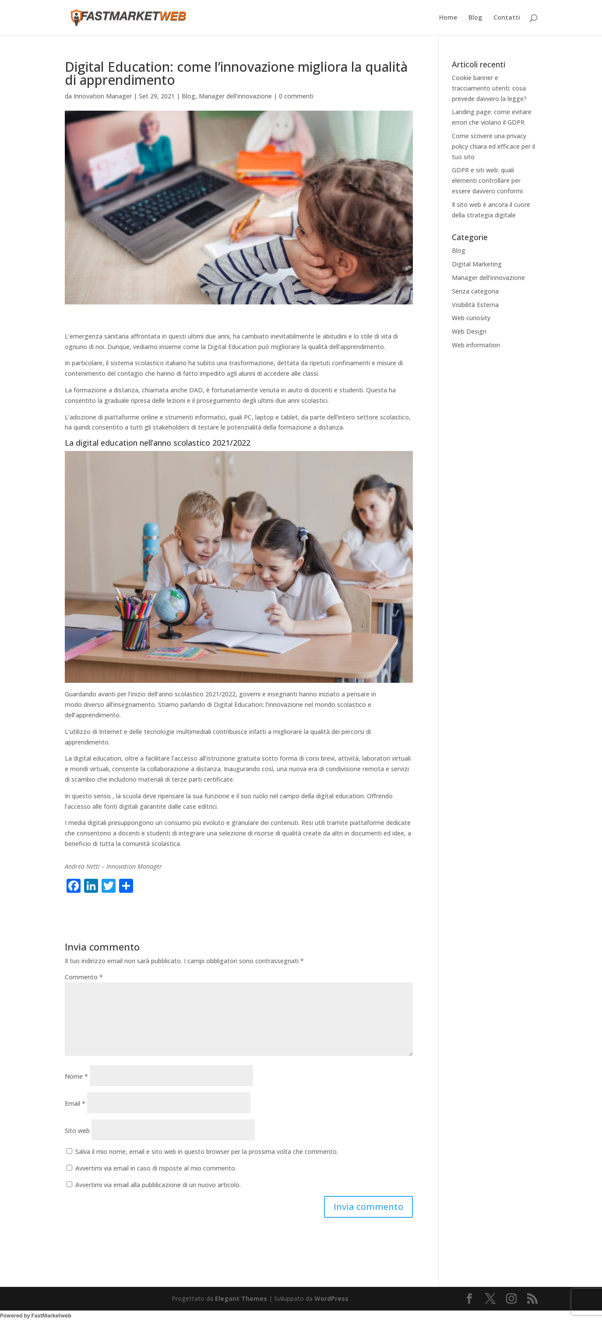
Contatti (506, 17)
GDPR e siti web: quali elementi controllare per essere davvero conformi (487, 180)
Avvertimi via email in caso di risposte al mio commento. (155, 1168)
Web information (476, 345)
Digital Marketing (477, 264)
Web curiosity (471, 318)
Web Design (469, 331)
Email (75, 1103)
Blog (475, 17)
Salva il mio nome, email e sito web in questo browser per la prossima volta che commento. (206, 1151)
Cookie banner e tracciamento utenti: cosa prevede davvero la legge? (489, 88)
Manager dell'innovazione (235, 96)
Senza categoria (475, 291)
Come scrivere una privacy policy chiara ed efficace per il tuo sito (493, 146)
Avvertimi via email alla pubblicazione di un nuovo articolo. (158, 1185)
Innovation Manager (103, 96)
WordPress (331, 1298)
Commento (84, 977)
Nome (76, 1076)
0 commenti (296, 96)
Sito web (77, 1130)
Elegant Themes (241, 1298)
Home (448, 17)
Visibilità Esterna (475, 305)
